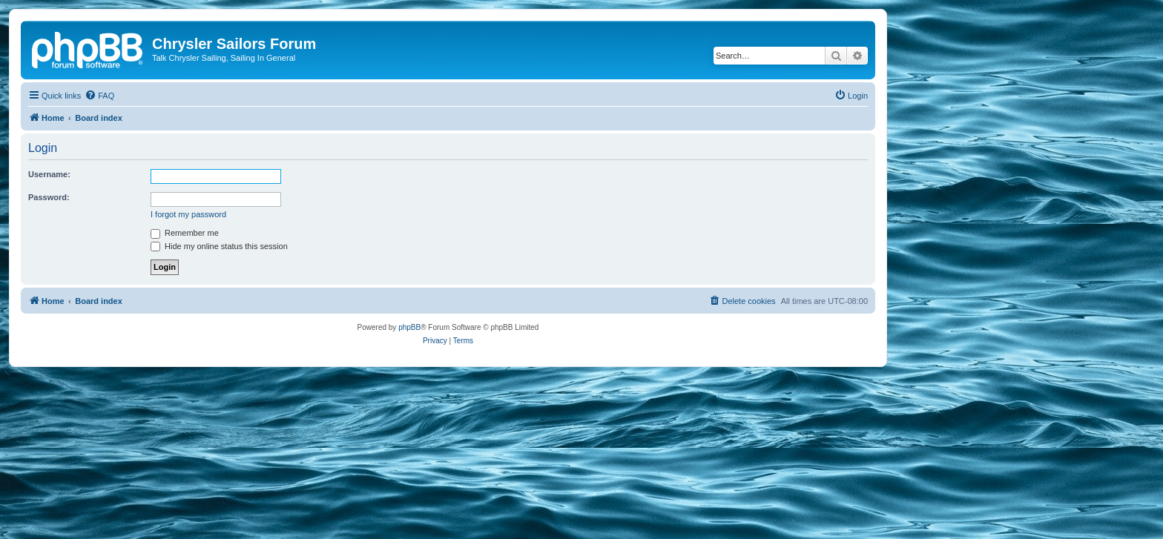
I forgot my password (188, 214)
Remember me (185, 232)
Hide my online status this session (219, 246)
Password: (49, 197)
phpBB (409, 327)
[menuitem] (99, 96)
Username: (49, 174)
